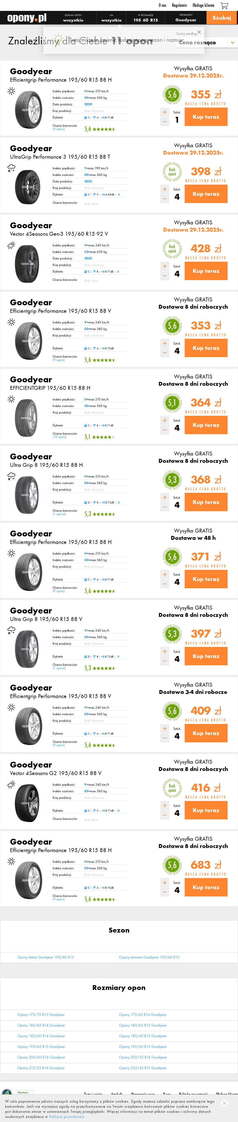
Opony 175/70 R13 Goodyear (41, 1014)
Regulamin (179, 5)
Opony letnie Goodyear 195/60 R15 (45, 957)
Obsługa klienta (203, 5)
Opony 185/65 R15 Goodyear (143, 1025)
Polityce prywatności (66, 1116)
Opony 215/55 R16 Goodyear (41, 1068)
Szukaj (221, 17)
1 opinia (59, 514)
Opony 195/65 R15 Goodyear (41, 1046)
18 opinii (59, 437)
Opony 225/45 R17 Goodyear (143, 1068)
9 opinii (59, 129)
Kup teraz (206, 116)
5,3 (172, 480)
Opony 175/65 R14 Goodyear (143, 1014)
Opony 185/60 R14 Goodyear (41, 1036)
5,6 (172, 94)
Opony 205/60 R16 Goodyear (41, 1057)
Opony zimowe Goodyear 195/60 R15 (149, 957)
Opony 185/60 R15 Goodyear (143, 1036)
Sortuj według (186, 33)
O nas (162, 5)
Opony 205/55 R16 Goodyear (143, 1057)
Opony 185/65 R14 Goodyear (41, 1025)
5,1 (172, 402)
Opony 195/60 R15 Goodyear (143, 1046)
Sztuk (176, 112)
